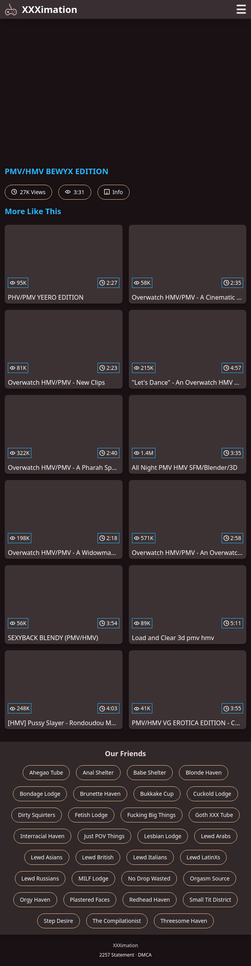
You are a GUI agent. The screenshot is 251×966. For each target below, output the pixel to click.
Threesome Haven (184, 920)
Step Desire (58, 920)
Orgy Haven (35, 899)
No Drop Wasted (149, 878)
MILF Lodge (93, 878)
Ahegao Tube (46, 772)
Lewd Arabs (216, 836)
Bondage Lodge (40, 793)
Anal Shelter (98, 772)
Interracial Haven (42, 836)
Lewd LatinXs (203, 857)
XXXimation (41, 9)
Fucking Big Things (151, 815)
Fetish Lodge (91, 815)
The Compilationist (117, 920)
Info (113, 192)
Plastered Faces (90, 899)
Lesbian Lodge (162, 836)
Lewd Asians (47, 857)
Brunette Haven (100, 793)
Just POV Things (104, 836)
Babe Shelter (150, 772)
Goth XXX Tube (214, 815)
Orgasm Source (209, 878)
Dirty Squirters (36, 815)
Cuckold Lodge (212, 793)
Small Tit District (210, 899)
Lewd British (98, 857)
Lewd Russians (40, 878)
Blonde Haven (204, 772)
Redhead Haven (149, 899)
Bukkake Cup (157, 793)
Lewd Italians (150, 857)
